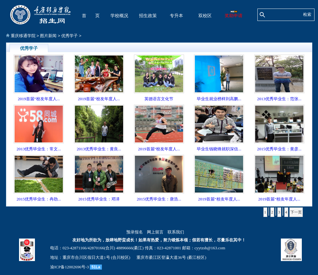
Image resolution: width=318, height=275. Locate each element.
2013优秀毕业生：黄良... (99, 149)
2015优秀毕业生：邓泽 (99, 199)
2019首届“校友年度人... (39, 98)
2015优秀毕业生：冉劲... (39, 199)
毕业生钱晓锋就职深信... (219, 149)
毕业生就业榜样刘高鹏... (219, 98)
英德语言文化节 (158, 98)
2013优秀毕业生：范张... (279, 98)
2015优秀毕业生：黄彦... (279, 149)
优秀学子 (69, 35)
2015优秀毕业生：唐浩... (159, 199)
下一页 (296, 212)
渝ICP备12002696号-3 (69, 267)
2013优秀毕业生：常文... (39, 149)
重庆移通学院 (23, 35)
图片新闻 (48, 35)
